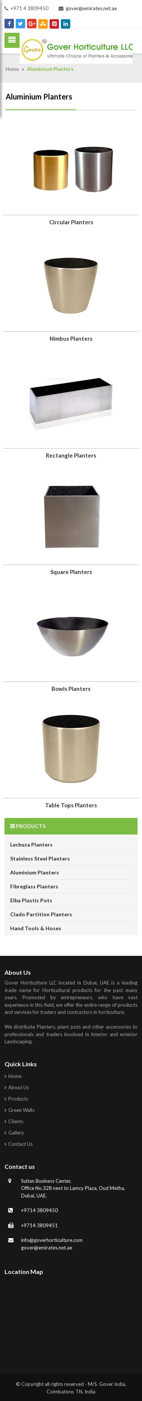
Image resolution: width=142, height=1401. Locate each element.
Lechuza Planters (31, 844)
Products (18, 1099)
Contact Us (20, 1144)
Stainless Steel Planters (40, 858)
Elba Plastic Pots (31, 900)
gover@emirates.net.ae (91, 8)
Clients (15, 1121)
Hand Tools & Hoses (35, 928)
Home (13, 69)
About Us (18, 1087)
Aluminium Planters (34, 872)
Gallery (16, 1133)
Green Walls (21, 1110)
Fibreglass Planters (34, 886)
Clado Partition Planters (41, 914)
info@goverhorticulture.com (52, 1240)
